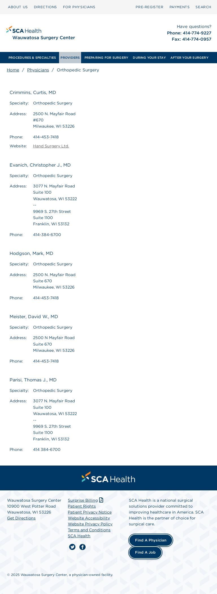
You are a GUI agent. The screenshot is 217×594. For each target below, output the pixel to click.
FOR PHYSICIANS (79, 7)
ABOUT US (18, 7)
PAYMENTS (180, 7)
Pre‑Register (149, 7)
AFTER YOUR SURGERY (189, 58)
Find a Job (145, 552)
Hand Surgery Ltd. (51, 146)
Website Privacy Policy (90, 524)
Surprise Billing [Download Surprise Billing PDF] (86, 500)
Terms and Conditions (89, 530)
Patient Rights (82, 506)
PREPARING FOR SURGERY (106, 58)
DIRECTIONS (45, 7)
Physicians (38, 70)
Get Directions (21, 518)
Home (13, 70)
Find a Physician (150, 540)
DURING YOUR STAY (149, 58)
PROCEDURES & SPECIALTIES (32, 58)
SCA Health (79, 536)
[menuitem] (18, 7)
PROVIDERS (70, 58)
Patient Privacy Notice (90, 512)
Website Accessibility (89, 518)
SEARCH (203, 7)
